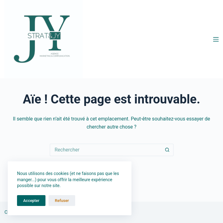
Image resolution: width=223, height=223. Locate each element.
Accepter (31, 200)
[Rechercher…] (105, 150)
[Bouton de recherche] (167, 150)
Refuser (62, 200)
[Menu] (216, 39)
